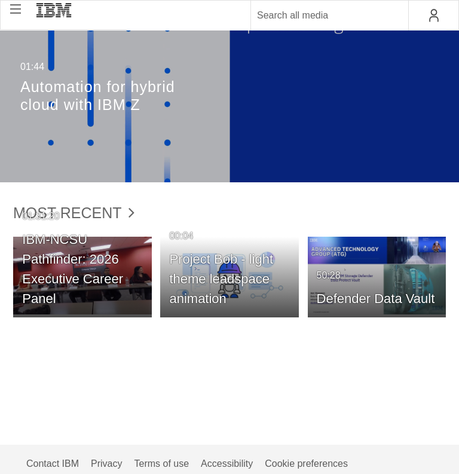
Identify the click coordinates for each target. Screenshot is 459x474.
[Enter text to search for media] (316, 15)
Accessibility (227, 463)
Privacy (106, 463)
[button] (15, 9)
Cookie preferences (306, 463)
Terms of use (161, 463)
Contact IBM (52, 463)
